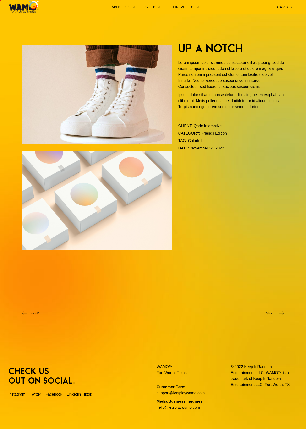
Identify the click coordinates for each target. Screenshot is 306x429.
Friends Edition (214, 133)
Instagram (17, 394)
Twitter (35, 394)
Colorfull (195, 141)
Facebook (53, 394)
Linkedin (74, 394)
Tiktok (87, 394)
